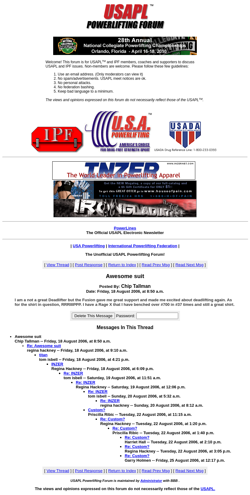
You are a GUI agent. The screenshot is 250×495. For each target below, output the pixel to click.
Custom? (96, 410)
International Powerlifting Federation (142, 246)
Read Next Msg (189, 264)
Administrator (151, 480)
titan (43, 355)
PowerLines (125, 228)
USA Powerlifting (89, 246)
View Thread (57, 264)
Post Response (88, 264)
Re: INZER (73, 373)
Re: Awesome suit (44, 345)
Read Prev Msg (156, 264)
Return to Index (122, 264)
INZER (57, 364)
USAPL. (207, 488)
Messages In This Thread (125, 327)
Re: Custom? (112, 419)
